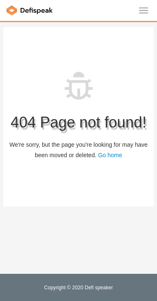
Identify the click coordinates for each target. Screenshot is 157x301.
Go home (110, 155)
